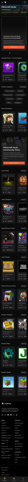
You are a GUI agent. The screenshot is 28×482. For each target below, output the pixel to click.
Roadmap (17, 432)
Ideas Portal (17, 425)
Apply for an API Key (6, 455)
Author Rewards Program (5, 452)
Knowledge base (18, 443)
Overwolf (17, 454)
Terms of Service (5, 467)
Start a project (4, 446)
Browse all (23, 87)
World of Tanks (4, 440)
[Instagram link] (2, 415)
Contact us (17, 448)
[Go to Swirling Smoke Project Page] (8, 184)
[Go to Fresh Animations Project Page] (8, 299)
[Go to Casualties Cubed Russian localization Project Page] (8, 241)
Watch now (14, 47)
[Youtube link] (8, 415)
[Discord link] (11, 415)
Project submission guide (7, 448)
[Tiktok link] (5, 415)
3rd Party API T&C (5, 457)
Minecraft (3, 425)
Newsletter (17, 430)
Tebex (16, 459)
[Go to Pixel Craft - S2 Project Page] (8, 212)
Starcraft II (3, 432)
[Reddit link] (16, 415)
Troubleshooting (18, 446)
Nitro (16, 462)
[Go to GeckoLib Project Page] (8, 356)
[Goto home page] (5, 2)
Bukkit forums (18, 435)
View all (24, 170)
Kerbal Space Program (6, 435)
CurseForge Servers (19, 437)
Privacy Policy (4, 470)
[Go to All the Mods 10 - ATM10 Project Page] (8, 328)
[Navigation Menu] (2, 2)
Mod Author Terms (5, 474)
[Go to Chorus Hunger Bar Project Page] (8, 71)
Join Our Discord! (19, 423)
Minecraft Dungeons (6, 437)
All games (3, 423)
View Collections (14, 163)
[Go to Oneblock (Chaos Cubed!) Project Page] (8, 385)
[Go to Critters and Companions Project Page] (8, 121)
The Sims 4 (4, 430)
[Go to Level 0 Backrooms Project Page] (8, 270)
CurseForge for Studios (20, 457)
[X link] (14, 415)
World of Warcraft (5, 428)
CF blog (16, 428)
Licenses (3, 472)
